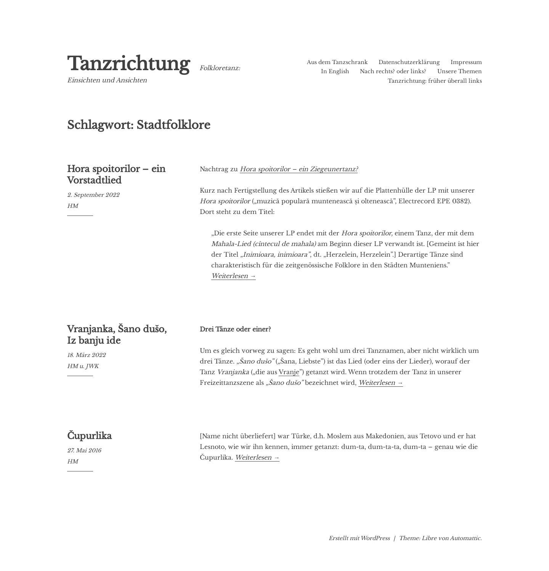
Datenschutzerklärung (409, 62)
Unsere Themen (459, 71)
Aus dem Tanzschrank (337, 62)
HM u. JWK (82, 366)
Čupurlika (89, 436)
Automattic (465, 538)
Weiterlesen (233, 276)
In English (335, 71)
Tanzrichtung (128, 64)
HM (72, 206)
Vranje (289, 372)
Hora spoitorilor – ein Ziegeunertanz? (299, 169)
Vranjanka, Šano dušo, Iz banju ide (117, 335)
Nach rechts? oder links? (393, 71)
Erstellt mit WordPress (359, 538)
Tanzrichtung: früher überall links (435, 80)
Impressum (466, 62)
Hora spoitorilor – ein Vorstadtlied (116, 175)
